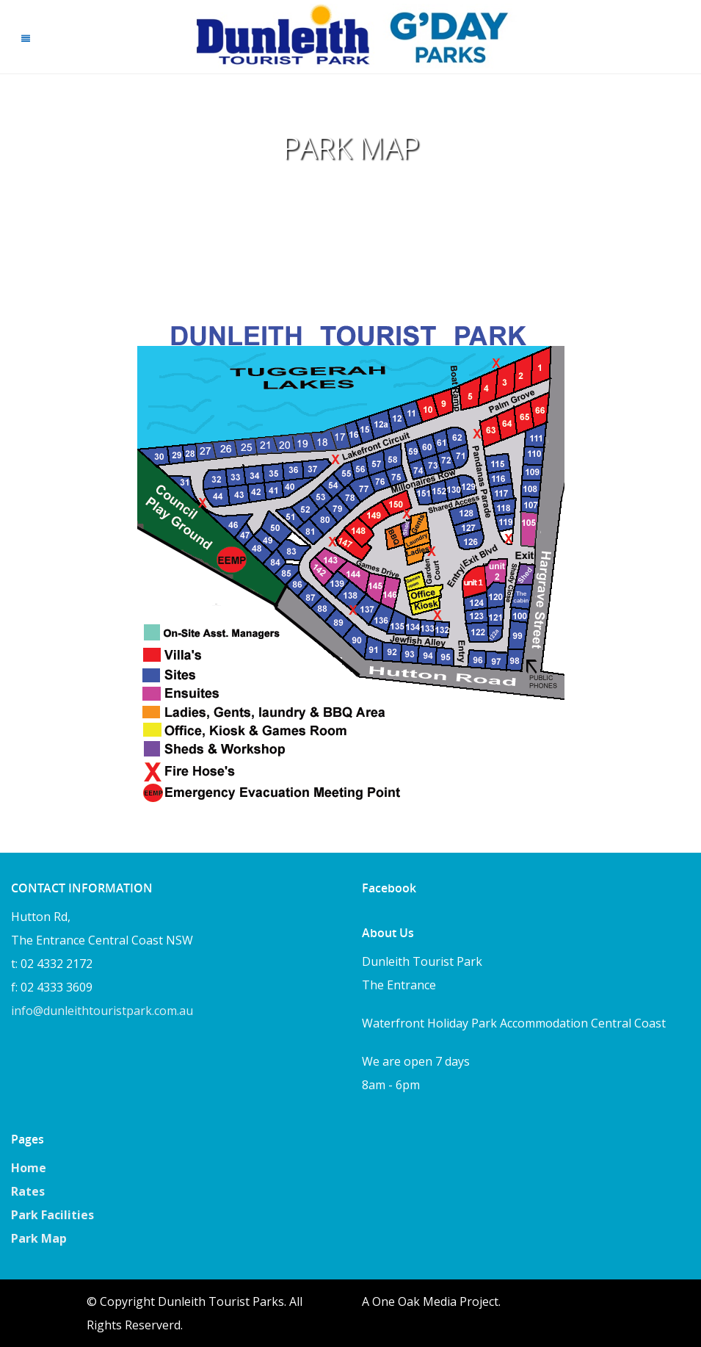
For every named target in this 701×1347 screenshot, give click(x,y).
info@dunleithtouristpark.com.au (102, 1011)
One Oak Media (414, 1301)
